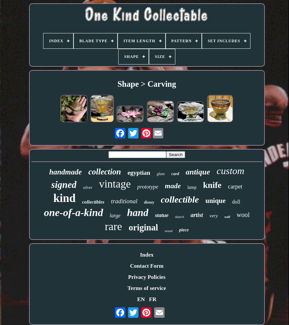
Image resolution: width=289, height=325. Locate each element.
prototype (147, 187)
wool (243, 214)
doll (236, 202)
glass (161, 174)
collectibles (93, 202)
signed (63, 184)
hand (137, 212)
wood (168, 231)
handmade (65, 172)
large (115, 215)
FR (152, 299)
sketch (179, 217)
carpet (235, 186)
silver (87, 187)
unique (215, 201)
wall (227, 217)
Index (147, 255)
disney (149, 202)
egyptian (138, 172)
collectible (180, 199)
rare (113, 226)
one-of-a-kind (73, 212)
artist (196, 215)
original (143, 227)
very (214, 215)
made (173, 186)
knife (212, 185)
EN (141, 299)
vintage (115, 184)
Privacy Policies (147, 277)
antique (198, 172)
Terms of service (146, 288)
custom (230, 170)
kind (64, 198)
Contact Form (146, 266)
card (175, 173)
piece (184, 229)
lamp (192, 187)
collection (104, 171)
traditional (124, 201)
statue (162, 215)
